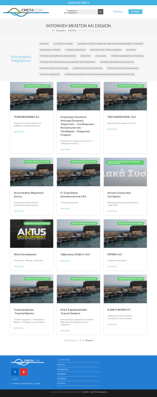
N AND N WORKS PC (119, 309)
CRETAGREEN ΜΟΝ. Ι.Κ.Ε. (121, 117)
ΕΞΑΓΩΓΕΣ (61, 383)
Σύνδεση (118, 11)
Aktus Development (25, 254)
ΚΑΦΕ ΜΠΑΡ (85, 56)
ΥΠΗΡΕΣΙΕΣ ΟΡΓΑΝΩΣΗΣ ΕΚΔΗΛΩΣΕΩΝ (122, 68)
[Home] (53, 30)
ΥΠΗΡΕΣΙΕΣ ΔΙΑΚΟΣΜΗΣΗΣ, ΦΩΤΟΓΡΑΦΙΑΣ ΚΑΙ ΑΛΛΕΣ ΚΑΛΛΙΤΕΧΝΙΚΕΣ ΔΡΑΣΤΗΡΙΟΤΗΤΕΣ (99, 74)
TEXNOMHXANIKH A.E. (27, 117)
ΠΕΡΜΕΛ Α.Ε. (115, 254)
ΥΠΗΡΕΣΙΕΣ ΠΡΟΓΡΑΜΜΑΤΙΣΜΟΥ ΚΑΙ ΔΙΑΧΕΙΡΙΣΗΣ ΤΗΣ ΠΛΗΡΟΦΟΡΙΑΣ (67, 62)
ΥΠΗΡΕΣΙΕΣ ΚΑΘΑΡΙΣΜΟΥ (50, 74)
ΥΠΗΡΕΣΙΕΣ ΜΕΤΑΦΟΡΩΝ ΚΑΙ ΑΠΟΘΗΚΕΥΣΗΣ (58, 56)
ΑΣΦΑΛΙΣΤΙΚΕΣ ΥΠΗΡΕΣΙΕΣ (50, 50)
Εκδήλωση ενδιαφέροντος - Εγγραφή (26, 383)
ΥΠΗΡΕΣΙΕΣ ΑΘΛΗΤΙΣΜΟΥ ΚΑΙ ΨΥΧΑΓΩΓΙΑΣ (117, 62)
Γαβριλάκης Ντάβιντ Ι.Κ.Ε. (75, 254)
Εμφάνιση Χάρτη (78, 2)
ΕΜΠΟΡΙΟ (61, 365)
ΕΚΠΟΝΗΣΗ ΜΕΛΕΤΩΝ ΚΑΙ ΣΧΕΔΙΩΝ (54, 68)
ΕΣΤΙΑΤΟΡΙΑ (131, 50)
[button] (135, 11)
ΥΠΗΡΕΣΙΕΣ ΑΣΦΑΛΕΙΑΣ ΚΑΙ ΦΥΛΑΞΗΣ (87, 68)
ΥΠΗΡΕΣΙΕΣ (44, 44)
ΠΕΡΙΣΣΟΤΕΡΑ (18, 132)
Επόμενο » (89, 340)
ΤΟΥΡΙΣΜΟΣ (62, 378)
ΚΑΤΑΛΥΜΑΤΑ (100, 56)
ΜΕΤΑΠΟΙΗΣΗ (62, 369)
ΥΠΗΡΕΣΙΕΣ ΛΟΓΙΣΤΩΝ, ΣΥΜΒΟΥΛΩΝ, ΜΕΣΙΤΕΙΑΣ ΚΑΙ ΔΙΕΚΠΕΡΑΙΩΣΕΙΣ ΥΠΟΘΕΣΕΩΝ (110, 44)
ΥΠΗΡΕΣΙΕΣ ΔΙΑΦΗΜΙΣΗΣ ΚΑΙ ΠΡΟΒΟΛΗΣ (127, 56)
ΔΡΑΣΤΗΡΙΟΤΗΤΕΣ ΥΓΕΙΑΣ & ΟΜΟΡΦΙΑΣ (105, 50)
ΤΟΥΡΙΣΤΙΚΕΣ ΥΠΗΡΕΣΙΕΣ (63, 44)
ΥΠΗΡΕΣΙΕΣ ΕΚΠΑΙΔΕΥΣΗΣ (75, 50)
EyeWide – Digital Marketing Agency (95, 392)
